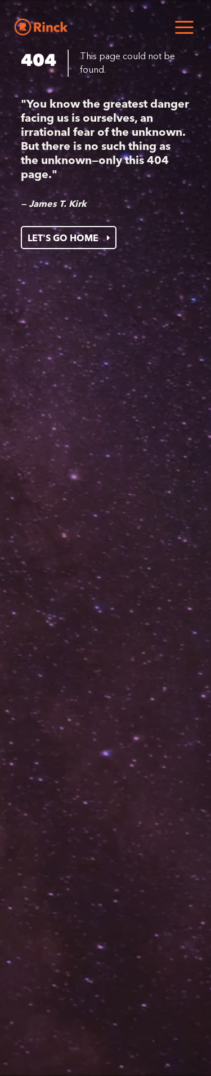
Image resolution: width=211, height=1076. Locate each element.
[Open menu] (183, 27)
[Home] (41, 27)
